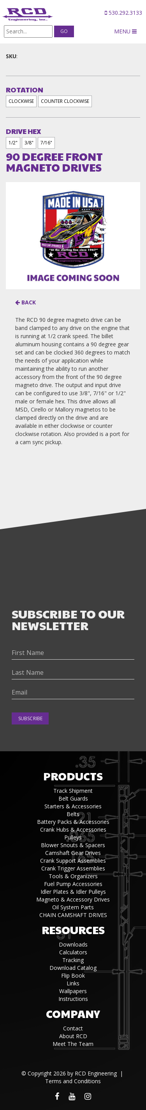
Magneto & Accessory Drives (73, 899)
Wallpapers (73, 991)
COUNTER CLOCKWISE (65, 101)
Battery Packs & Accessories (73, 821)
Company (73, 1013)
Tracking (73, 960)
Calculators (73, 952)
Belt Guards (73, 798)
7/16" (46, 142)
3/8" (29, 142)
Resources (73, 929)
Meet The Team (73, 1043)
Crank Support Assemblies (73, 860)
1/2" (13, 142)
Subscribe (30, 718)
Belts (73, 814)
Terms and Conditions (73, 1081)
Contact (73, 1028)
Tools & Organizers (73, 876)
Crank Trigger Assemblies (73, 868)
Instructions (73, 998)
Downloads (73, 944)
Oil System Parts (73, 907)
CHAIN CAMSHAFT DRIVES (73, 915)
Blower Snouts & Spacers (73, 845)
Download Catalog (73, 967)
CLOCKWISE (21, 101)
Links (73, 983)
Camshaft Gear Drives (73, 852)
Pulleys (73, 837)
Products (73, 775)
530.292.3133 (123, 12)
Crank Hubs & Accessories (73, 829)
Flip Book (73, 975)
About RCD (73, 1036)
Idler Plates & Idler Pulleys (73, 891)
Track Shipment (73, 790)
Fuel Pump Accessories (73, 884)
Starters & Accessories (73, 806)
